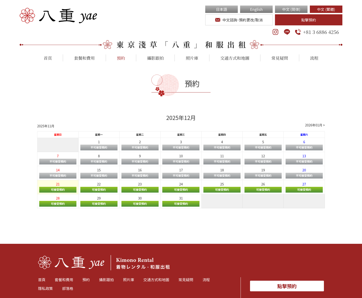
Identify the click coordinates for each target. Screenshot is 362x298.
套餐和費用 (84, 58)
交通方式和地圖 (234, 58)
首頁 (48, 58)
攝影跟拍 (155, 58)
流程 (314, 58)
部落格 (67, 288)
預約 (121, 58)
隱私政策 (45, 288)
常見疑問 (279, 58)
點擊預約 (308, 20)
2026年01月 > (315, 125)
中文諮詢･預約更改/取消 (239, 20)
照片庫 (192, 58)
